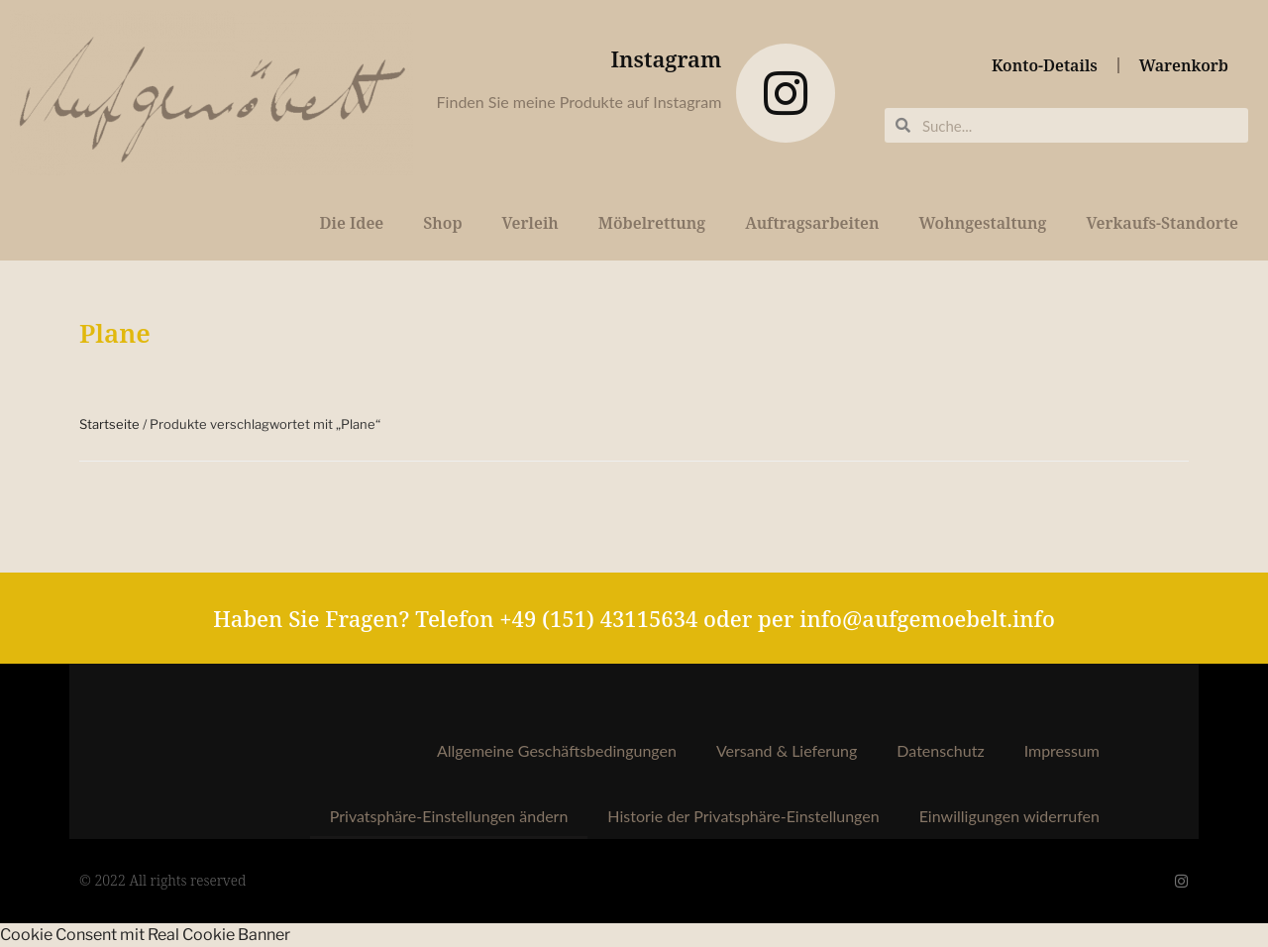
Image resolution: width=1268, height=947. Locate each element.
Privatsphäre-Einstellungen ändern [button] (449, 815)
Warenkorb (1183, 65)
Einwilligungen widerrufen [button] (1009, 815)
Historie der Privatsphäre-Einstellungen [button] (743, 815)
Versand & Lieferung (786, 750)
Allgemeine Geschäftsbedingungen (557, 750)
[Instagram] (785, 93)
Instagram (666, 58)
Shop (442, 223)
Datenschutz (940, 750)
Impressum (1062, 750)
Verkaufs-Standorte (1162, 223)
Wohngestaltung (983, 223)
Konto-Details (1045, 65)
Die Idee (351, 223)
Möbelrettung (651, 223)
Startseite (109, 424)
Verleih (530, 223)
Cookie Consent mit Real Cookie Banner (145, 934)
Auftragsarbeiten (812, 223)
